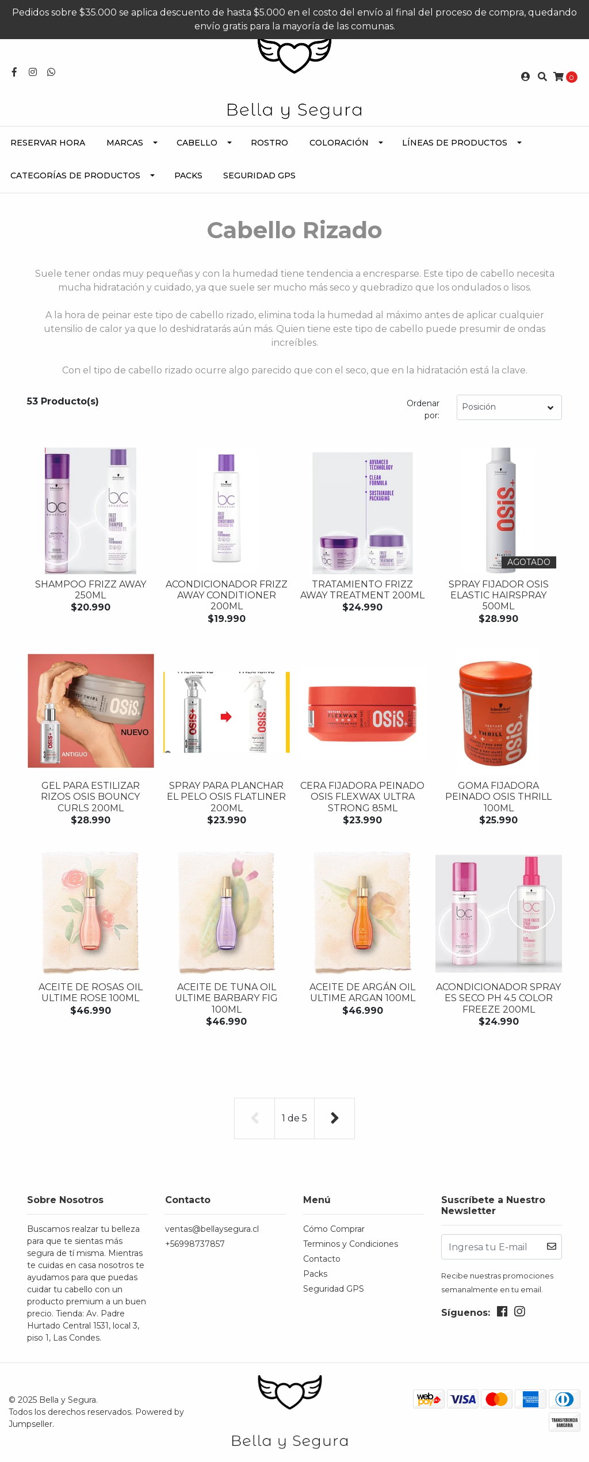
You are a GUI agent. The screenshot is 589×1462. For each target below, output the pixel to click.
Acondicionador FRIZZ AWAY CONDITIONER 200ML (227, 595)
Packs (188, 175)
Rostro (269, 143)
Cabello (197, 143)
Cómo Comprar (334, 1229)
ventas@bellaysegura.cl (212, 1229)
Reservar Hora (47, 143)
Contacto (322, 1259)
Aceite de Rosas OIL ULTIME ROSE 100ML (91, 992)
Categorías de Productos (75, 175)
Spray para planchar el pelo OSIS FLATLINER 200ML (226, 796)
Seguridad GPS (259, 175)
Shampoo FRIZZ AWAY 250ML (90, 590)
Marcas (124, 143)
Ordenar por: (423, 409)
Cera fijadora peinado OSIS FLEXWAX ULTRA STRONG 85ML (362, 796)
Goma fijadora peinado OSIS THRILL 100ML (498, 796)
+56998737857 (195, 1244)
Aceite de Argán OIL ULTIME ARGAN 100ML (362, 992)
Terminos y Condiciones (350, 1244)
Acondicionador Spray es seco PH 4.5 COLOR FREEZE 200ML (498, 998)
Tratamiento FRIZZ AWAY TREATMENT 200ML (362, 590)
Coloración (339, 143)
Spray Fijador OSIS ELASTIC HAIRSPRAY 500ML (499, 595)
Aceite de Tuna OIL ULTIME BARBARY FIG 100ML (226, 998)
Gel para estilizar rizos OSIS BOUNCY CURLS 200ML (90, 796)
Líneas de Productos (454, 143)
